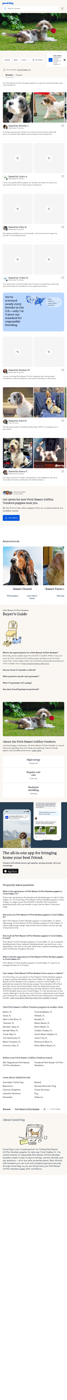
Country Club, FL (11, 1045)
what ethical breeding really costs (35, 664)
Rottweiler (7, 1097)
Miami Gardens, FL (12, 1042)
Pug (36, 1093)
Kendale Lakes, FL (11, 1027)
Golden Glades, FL (43, 1030)
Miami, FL (7, 1012)
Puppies (19, 75)
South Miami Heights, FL (45, 1034)
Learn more (36, 750)
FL (45, 1109)
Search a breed (12, 8)
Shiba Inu (38, 1097)
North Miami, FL (41, 1027)
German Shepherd (12, 1090)
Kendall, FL (39, 1019)
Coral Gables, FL (24, 70)
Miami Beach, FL (42, 1023)
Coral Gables (55, 1109)
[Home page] (8, 3)
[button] (18, 107)
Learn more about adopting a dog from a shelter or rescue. (34, 998)
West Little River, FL (12, 1019)
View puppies (12, 596)
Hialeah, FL (39, 1015)
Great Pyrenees (41, 1090)
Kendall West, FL (10, 1030)
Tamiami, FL (8, 1023)
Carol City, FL (41, 1038)
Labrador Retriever (12, 1093)
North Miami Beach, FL (45, 1045)
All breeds (7, 1109)
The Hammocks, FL (11, 1038)
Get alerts (11, 517)
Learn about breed (32, 597)
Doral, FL (7, 1015)
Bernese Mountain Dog (45, 1086)
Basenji (37, 1082)
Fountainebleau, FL (43, 1012)
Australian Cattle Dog (13, 1082)
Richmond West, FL (43, 1042)
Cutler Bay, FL (9, 1034)
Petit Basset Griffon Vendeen (27, 1109)
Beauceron (8, 1086)
